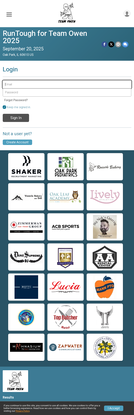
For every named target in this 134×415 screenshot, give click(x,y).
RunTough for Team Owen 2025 (45, 37)
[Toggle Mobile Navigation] (9, 14)
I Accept (114, 408)
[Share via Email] (118, 44)
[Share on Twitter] (111, 44)
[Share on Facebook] (104, 44)
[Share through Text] (125, 44)
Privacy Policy (22, 411)
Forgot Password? (16, 100)
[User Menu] (127, 13)
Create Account (17, 142)
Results (8, 397)
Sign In (16, 118)
